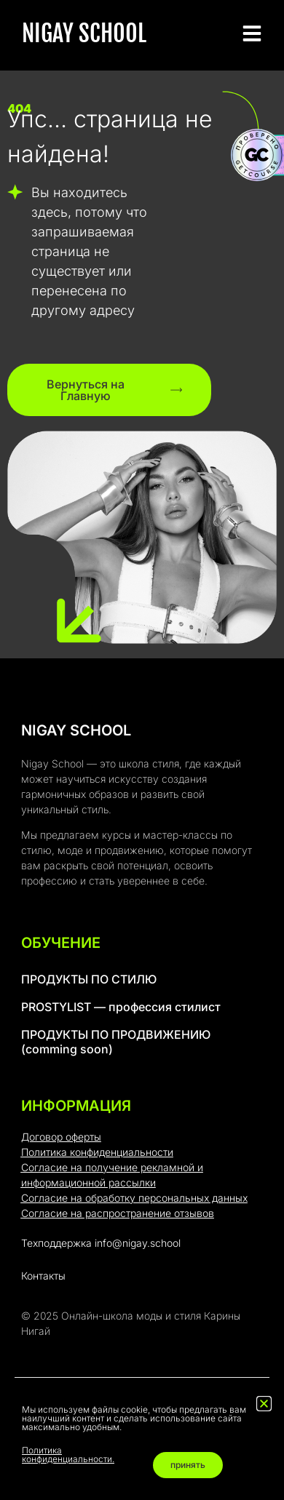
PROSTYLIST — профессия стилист (121, 1007)
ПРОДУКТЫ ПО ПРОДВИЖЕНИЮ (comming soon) (115, 1041)
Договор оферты (61, 1136)
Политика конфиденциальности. (68, 1454)
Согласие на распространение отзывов (117, 1213)
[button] (264, 1403)
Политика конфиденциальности (97, 1152)
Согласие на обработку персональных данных (134, 1198)
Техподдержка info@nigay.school (101, 1243)
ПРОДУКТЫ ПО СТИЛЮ (89, 979)
